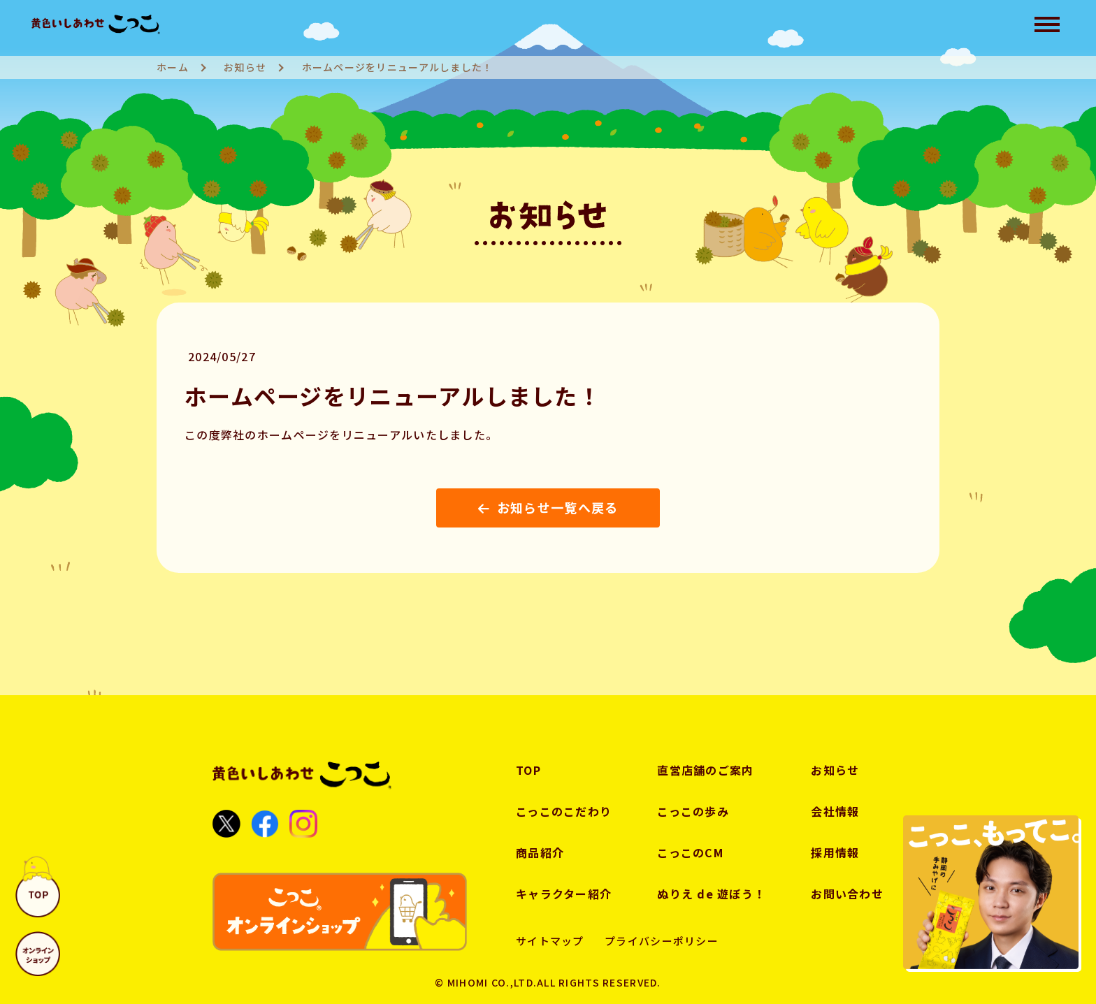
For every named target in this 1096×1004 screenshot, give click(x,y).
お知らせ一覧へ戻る (548, 507)
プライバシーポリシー (662, 940)
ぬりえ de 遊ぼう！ (711, 893)
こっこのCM (690, 852)
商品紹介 (540, 852)
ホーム (173, 67)
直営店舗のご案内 (705, 770)
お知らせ (245, 67)
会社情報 (835, 811)
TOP (528, 770)
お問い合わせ (847, 893)
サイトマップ (550, 940)
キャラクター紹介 (564, 893)
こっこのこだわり (564, 811)
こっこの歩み (693, 811)
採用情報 (835, 852)
